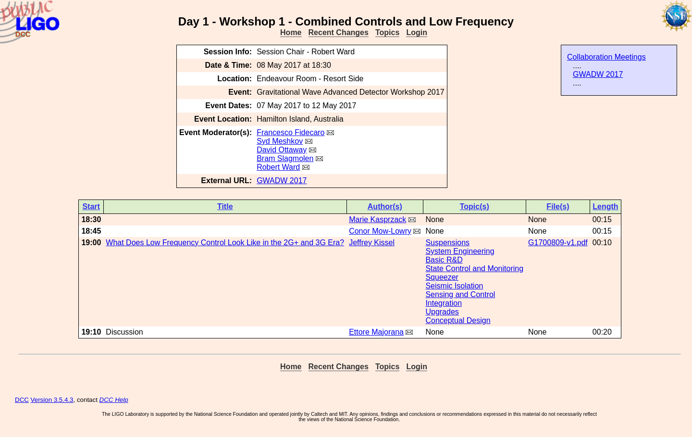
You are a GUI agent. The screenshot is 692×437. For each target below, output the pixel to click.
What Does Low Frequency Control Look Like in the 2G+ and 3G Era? (225, 242)
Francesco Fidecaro (290, 132)
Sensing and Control (460, 294)
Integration (443, 303)
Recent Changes (339, 32)
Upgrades (441, 312)
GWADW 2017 (598, 74)
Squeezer (441, 277)
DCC (22, 399)
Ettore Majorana (376, 332)
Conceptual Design (457, 320)
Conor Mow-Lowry (380, 231)
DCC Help (113, 399)
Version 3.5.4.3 (52, 399)
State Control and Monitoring (474, 268)
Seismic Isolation (454, 286)
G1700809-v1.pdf (558, 242)
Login (416, 32)
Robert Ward (278, 167)
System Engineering (459, 251)
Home (290, 32)
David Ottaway (282, 150)
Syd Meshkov (280, 141)
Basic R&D (443, 260)
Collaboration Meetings (606, 57)
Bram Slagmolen (285, 158)
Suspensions (447, 242)
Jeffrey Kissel (372, 242)
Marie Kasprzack (377, 219)
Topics (387, 32)
